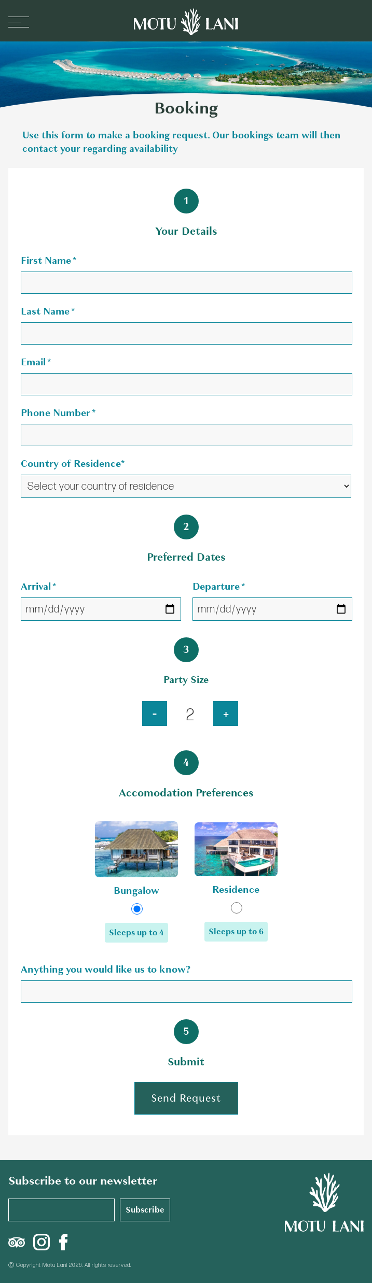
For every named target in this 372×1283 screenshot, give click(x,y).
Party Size (186, 680)
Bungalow (136, 890)
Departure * (218, 586)
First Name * (48, 260)
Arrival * (38, 586)
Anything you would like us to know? (105, 969)
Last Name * (48, 311)
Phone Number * (58, 413)
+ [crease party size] (226, 713)
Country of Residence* (73, 464)
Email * (36, 362)
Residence (235, 889)
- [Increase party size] (155, 713)
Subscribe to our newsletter (82, 1181)
